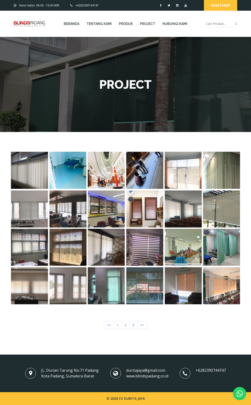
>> (142, 325)
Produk (126, 24)
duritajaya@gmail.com (145, 370)
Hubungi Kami (174, 24)
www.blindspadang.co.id (147, 376)
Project (147, 24)
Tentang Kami (99, 24)
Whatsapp (220, 5)
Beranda (71, 24)
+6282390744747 (84, 5)
